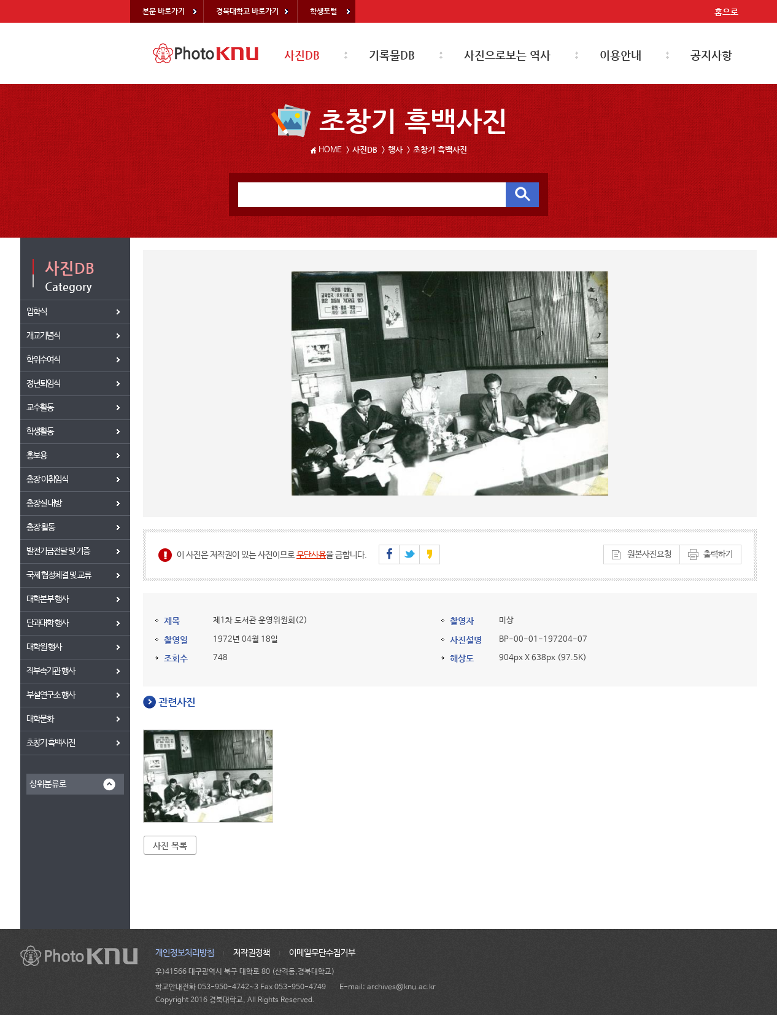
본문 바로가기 (163, 11)
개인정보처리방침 (184, 953)
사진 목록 (170, 845)
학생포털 (323, 11)
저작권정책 (251, 953)
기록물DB (392, 55)
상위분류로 (47, 784)
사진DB (302, 55)
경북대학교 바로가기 (247, 11)
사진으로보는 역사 (507, 55)
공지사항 (711, 55)
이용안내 (620, 55)
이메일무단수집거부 (322, 953)
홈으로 (726, 12)
